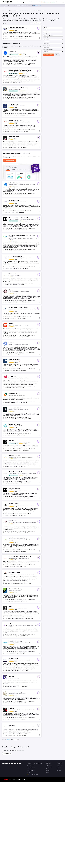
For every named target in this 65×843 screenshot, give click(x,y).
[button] (57, 2)
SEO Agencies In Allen (27, 10)
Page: (12, 739)
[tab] (5, 747)
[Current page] (15, 739)
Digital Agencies (9, 10)
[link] (33, 2)
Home (3, 10)
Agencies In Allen (17, 10)
